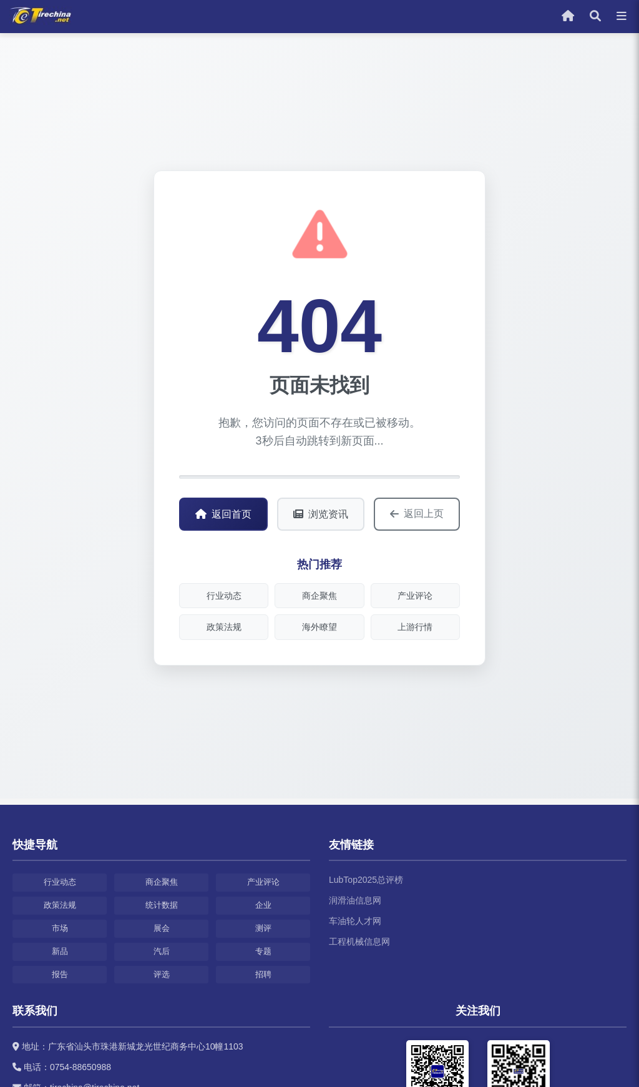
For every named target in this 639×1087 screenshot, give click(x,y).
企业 (263, 905)
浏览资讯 (320, 514)
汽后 (162, 951)
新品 (60, 951)
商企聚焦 (319, 596)
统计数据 (161, 905)
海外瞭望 (319, 627)
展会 (162, 928)
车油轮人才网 (355, 921)
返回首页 (223, 514)
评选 (162, 974)
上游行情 (415, 627)
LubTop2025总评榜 (366, 880)
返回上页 (417, 513)
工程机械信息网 (359, 942)
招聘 (263, 974)
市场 (60, 928)
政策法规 (224, 627)
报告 (60, 974)
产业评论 (415, 596)
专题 (263, 951)
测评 (263, 928)
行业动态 (224, 596)
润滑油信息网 (355, 900)
